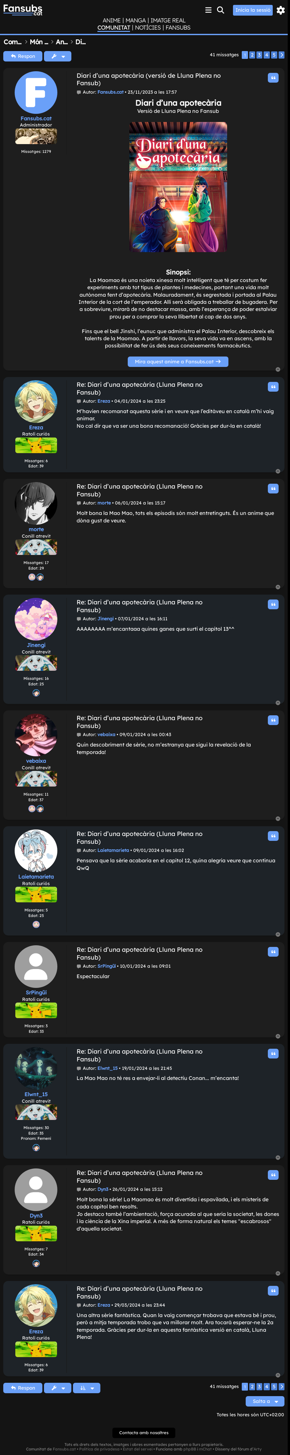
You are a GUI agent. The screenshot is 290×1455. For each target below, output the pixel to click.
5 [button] (274, 55)
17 (47, 562)
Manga (135, 20)
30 (47, 1127)
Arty (258, 1449)
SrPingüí (36, 992)
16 (47, 678)
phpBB (189, 1449)
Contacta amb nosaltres (143, 1432)
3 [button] (259, 55)
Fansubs (178, 27)
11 (47, 794)
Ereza (36, 427)
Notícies (148, 27)
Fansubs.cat (36, 118)
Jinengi (36, 645)
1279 (46, 151)
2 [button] (252, 55)
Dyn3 (36, 1215)
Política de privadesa (99, 1449)
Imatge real (168, 20)
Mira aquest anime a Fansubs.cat (178, 361)
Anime (112, 20)
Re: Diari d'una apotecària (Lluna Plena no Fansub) (140, 388)
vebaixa (36, 761)
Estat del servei (137, 1449)
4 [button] (266, 55)
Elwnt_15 (36, 1094)
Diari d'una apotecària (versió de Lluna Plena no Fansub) (149, 79)
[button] (281, 55)
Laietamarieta (36, 876)
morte (36, 529)
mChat (205, 1449)
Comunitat (113, 27)
